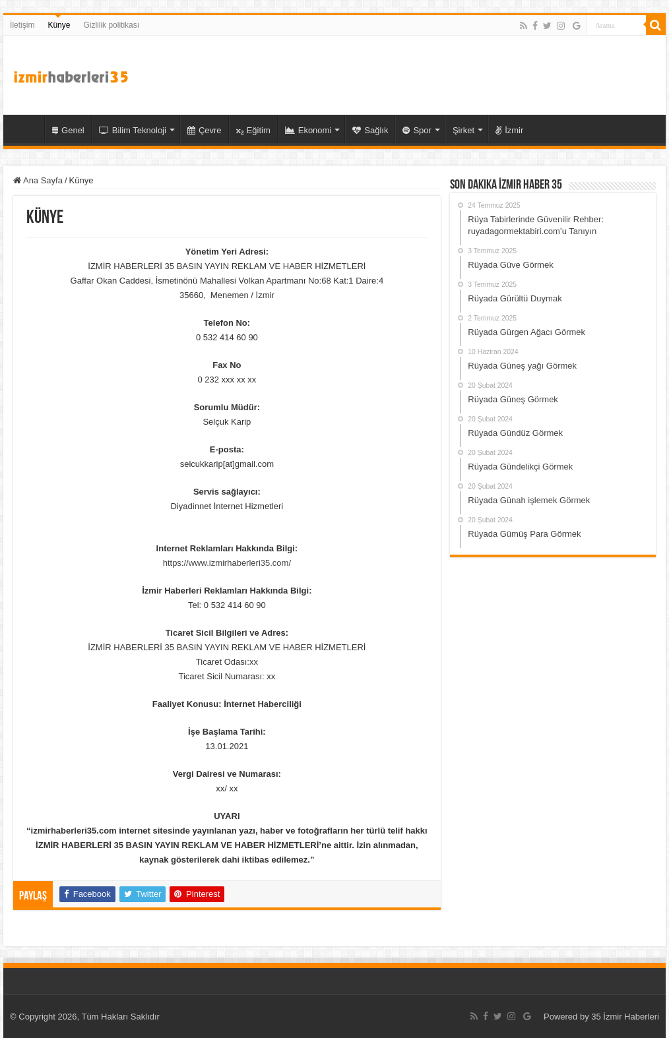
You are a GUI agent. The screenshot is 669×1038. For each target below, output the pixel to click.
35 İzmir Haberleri (625, 1017)
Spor (416, 130)
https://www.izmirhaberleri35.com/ (227, 563)
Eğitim (253, 130)
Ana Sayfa (38, 180)
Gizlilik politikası (111, 25)
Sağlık (370, 130)
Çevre (204, 130)
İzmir (509, 130)
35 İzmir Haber (27, 128)
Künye (59, 25)
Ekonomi (308, 130)
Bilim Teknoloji (132, 130)
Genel (68, 130)
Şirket (463, 130)
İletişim (22, 25)
